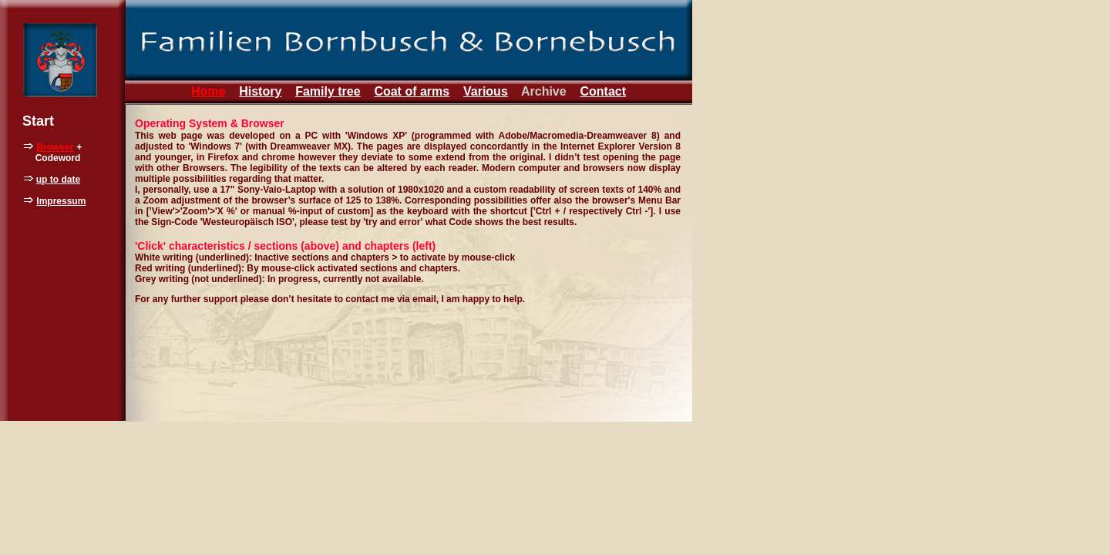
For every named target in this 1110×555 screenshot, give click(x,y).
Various (485, 91)
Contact (603, 91)
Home (208, 91)
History (260, 91)
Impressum (61, 201)
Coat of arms (411, 91)
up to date (58, 179)
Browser (54, 147)
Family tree (327, 91)
